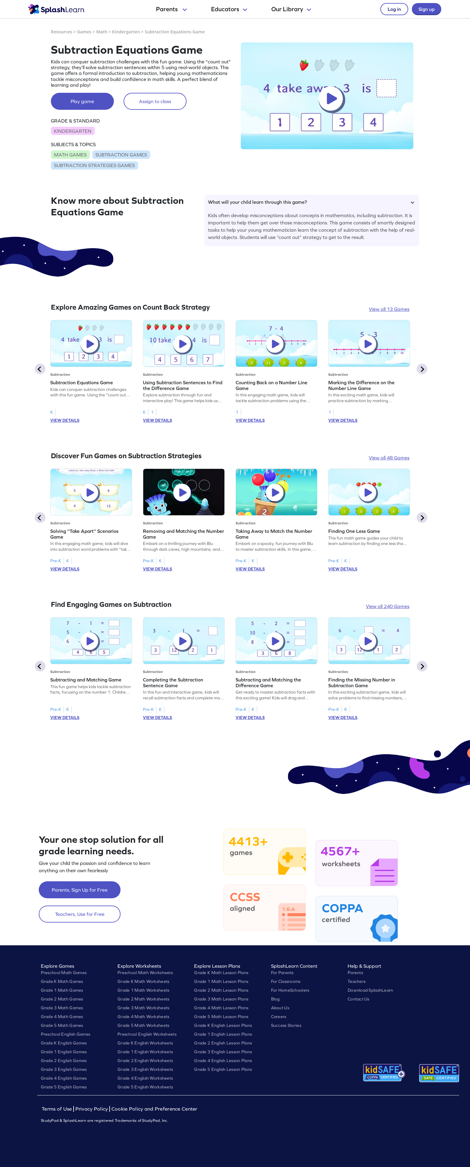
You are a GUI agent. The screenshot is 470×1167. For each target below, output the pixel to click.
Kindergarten (126, 32)
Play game (82, 101)
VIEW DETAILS (64, 420)
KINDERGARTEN (72, 131)
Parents (171, 9)
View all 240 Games (387, 606)
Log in (394, 9)
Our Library (291, 9)
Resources (61, 32)
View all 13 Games (389, 309)
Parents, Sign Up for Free (80, 890)
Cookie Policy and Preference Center (154, 1109)
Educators (229, 9)
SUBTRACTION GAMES (121, 154)
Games (84, 32)
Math (101, 32)
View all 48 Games (389, 457)
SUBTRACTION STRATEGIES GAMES (94, 165)
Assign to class (155, 101)
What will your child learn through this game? (311, 202)
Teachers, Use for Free (79, 914)
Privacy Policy (91, 1109)
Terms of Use (57, 1109)
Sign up (427, 9)
